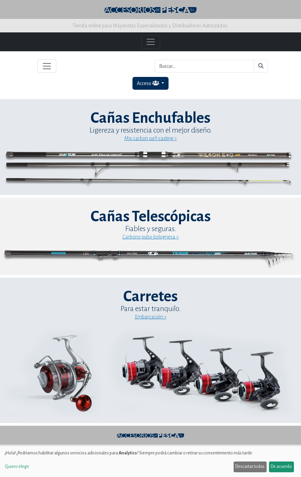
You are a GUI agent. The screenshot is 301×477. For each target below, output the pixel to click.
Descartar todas (250, 466)
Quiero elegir (17, 466)
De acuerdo (281, 466)
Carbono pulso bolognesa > (150, 237)
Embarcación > (151, 316)
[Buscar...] (204, 66)
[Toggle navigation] (46, 66)
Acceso (148, 83)
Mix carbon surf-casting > (150, 138)
